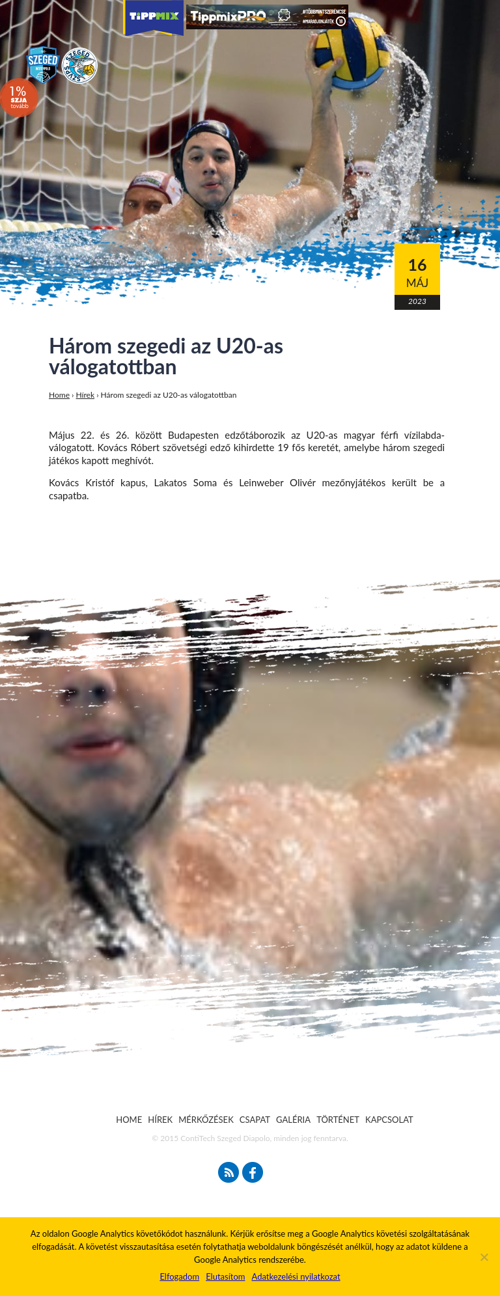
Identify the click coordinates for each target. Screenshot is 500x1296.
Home (59, 395)
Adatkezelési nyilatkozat (295, 1276)
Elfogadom (179, 1276)
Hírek (85, 395)
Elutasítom (225, 1276)
